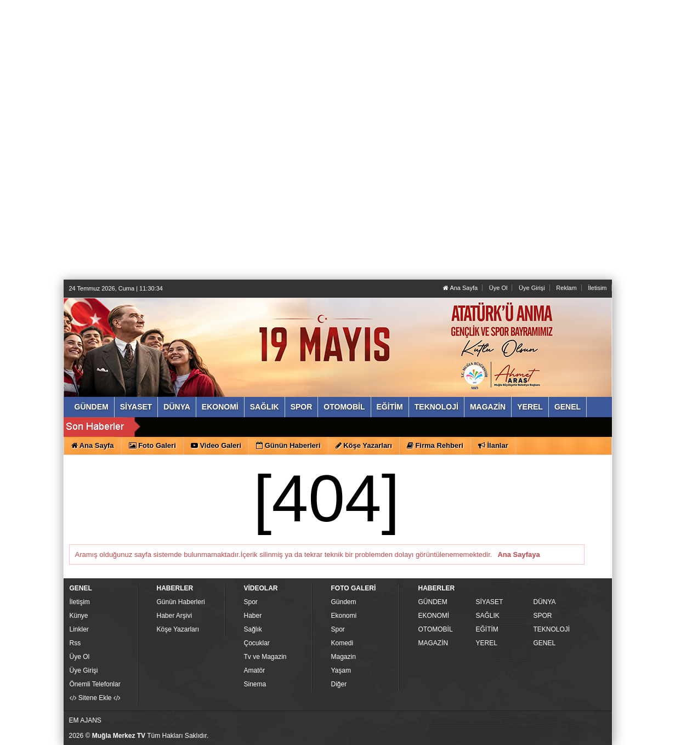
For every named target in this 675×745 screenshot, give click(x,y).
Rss (75, 643)
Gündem (343, 602)
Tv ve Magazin (265, 657)
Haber (253, 615)
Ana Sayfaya (518, 554)
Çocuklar (257, 643)
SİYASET (489, 602)
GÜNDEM (432, 602)
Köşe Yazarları (178, 629)
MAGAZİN (433, 643)
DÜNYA (545, 602)
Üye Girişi (532, 288)
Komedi (342, 643)
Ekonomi (344, 615)
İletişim (80, 602)
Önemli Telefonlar (95, 684)
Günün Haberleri (181, 602)
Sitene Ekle (95, 698)
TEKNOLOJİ (552, 629)
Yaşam (341, 670)
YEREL (486, 643)
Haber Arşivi (174, 615)
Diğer (339, 684)
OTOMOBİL (435, 629)
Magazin (343, 657)
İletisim (597, 288)
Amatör (254, 670)
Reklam (566, 288)
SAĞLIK (488, 615)
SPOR (543, 615)
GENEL (545, 643)
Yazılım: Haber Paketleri (544, 736)
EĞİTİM (487, 629)
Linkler (79, 629)
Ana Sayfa (460, 288)
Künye (79, 615)
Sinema (255, 684)
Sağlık (253, 629)
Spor (251, 602)
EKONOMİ (434, 615)
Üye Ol (498, 288)
